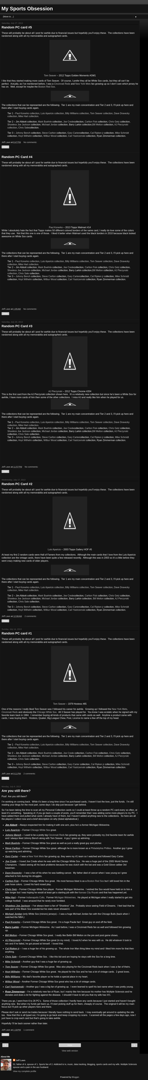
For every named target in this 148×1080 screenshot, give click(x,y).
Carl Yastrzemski (76, 136)
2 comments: (31, 616)
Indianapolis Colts (35, 897)
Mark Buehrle (45, 121)
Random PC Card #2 (17, 484)
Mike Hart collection (28, 116)
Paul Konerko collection (27, 113)
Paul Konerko (56, 227)
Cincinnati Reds (62, 84)
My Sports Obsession (27, 8)
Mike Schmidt (122, 133)
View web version (70, 1051)
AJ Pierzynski (55, 391)
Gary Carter (73, 133)
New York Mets (83, 84)
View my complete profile (24, 1071)
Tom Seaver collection (101, 113)
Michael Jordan (49, 124)
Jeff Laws (20, 1060)
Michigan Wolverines (65, 897)
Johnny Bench (23, 133)
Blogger (75, 1077)
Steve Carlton (49, 133)
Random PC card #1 (17, 633)
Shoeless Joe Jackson (18, 124)
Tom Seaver (50, 75)
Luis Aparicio (54, 549)
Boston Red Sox (46, 86)
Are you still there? (16, 791)
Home (70, 1045)
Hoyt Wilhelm (25, 136)
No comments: (30, 142)
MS (108, 995)
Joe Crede (68, 121)
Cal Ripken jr (97, 133)
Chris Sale (23, 127)
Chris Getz (114, 121)
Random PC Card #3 (17, 326)
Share (5, 147)
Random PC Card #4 (17, 157)
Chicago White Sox (47, 712)
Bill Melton (97, 124)
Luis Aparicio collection (52, 113)
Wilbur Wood (49, 136)
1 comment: (29, 1030)
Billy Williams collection (77, 113)
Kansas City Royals (89, 892)
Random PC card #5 (17, 27)
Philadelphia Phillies (101, 848)
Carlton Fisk (91, 121)
